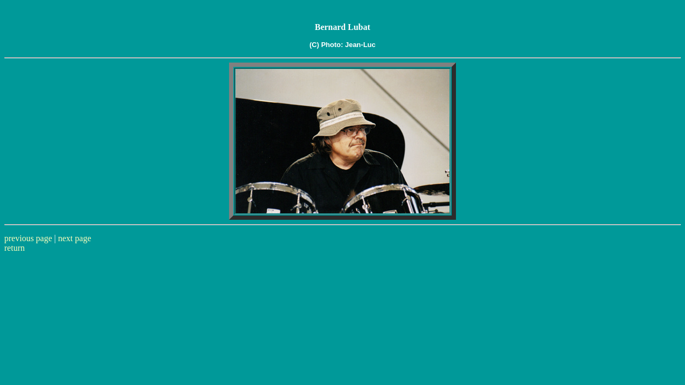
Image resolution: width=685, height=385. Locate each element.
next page (75, 238)
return (14, 247)
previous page (28, 238)
